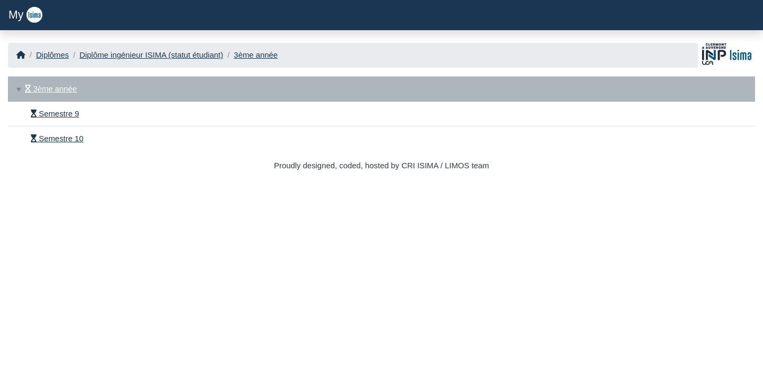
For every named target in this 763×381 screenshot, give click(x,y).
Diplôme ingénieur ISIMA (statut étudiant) (151, 55)
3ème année (256, 55)
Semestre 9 (55, 114)
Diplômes (52, 55)
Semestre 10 (57, 138)
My (25, 15)
